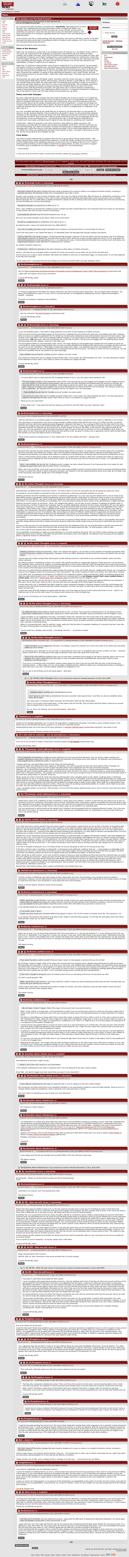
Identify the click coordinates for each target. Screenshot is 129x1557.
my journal (107, 62)
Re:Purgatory (33, 1339)
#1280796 (62, 416)
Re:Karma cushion (29, 892)
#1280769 (64, 186)
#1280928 (69, 1404)
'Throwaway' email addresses (39, 749)
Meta (5, 15)
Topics (4, 26)
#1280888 (62, 1250)
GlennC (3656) (22, 1057)
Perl (105, 55)
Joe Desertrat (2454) (26, 1513)
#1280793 (65, 797)
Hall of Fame (6, 34)
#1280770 (60, 487)
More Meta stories (110, 66)
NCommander (26, 21)
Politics (4, 59)
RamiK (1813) (26, 1118)
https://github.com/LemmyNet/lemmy (63, 1128)
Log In (4, 43)
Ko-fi (105, 59)
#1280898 (96, 640)
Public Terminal (109, 33)
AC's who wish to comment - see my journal (40, 735)
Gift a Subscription (115, 47)
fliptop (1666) (24, 1078)
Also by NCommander (111, 68)
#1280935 (66, 1495)
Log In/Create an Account (71, 166)
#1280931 (101, 685)
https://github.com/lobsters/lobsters (42, 1134)
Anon (27, 1492)
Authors (4, 28)
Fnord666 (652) (23, 1174)
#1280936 (62, 1002)
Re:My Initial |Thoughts (38, 543)
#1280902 (63, 1118)
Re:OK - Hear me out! (37, 1247)
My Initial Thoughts (43, 313)
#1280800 (64, 873)
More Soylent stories (110, 64)
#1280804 (59, 1057)
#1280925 (86, 1151)
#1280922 (84, 447)
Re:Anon (25, 1511)
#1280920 (67, 1380)
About (4, 21)
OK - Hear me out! (33, 1202)
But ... (22, 1440)
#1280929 (63, 1465)
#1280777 (62, 719)
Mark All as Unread (70, 172)
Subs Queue (6, 37)
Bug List (5, 73)
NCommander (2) (50, 161)
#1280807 (61, 895)
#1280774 (63, 328)
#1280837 (60, 1174)
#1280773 (58, 288)
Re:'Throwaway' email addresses (37, 794)
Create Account (7, 41)
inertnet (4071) (23, 1322)
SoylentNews (7, 6)
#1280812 (61, 1078)
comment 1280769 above (74, 727)
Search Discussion (109, 166)
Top (84, 166)
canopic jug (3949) (24, 719)
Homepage (92, 447)
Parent (21, 280)
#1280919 (84, 929)
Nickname (106, 22)
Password (106, 27)
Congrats (23, 1463)
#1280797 (92, 546)
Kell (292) (23, 288)
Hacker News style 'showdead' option (54, 578)
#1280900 (65, 1443)
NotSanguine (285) (26, 546)
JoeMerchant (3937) (24, 1465)
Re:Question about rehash (39, 1076)
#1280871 (62, 1103)
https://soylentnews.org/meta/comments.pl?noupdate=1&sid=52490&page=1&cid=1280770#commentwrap (65, 271)
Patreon (106, 61)
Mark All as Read (112, 170)
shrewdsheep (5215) (26, 797)
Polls (3, 32)
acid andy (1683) (27, 606)
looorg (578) (22, 822)
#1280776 (65, 309)
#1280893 (60, 1322)
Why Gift (114, 49)
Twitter (4, 66)
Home (33, 1555)
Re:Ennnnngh (27, 264)
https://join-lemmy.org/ (84, 1127)
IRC (3, 68)
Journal (69, 267)
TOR (3, 77)
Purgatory (30, 1319)
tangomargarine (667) (25, 186)
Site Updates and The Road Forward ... (35, 19)
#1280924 (84, 954)
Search (4, 30)
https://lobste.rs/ (115, 1133)
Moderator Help (22, 1545)
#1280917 (84, 1187)
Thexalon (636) (25, 416)
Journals (4, 24)
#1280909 (60, 1421)
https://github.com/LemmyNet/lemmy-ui (103, 1128)
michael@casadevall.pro (42, 447)
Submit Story (6, 35)
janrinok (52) (24, 267)
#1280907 (64, 1365)
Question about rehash (36, 1054)
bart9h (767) (26, 1103)
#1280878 (60, 1205)
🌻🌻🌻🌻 (19, 1489)
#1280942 (66, 1513)
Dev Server (5, 75)
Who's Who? (6, 71)
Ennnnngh (30, 183)
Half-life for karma (30, 870)
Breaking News (7, 52)
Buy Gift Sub (6, 39)
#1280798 (58, 822)
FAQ (3, 23)
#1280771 (63, 267)
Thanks (22, 716)
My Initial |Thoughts (34, 484)
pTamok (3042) (23, 752)
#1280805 (65, 606)
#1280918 (67, 1275)
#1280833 (69, 374)
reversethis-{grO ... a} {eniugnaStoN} (46, 546)
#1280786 (60, 738)
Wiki (3, 70)
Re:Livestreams (28, 1184)
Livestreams (31, 1171)
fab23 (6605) (24, 895)
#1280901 (62, 1342)
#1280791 (60, 752)
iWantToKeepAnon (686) (25, 1443)
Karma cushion (32, 820)
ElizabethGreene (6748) (25, 1495)
